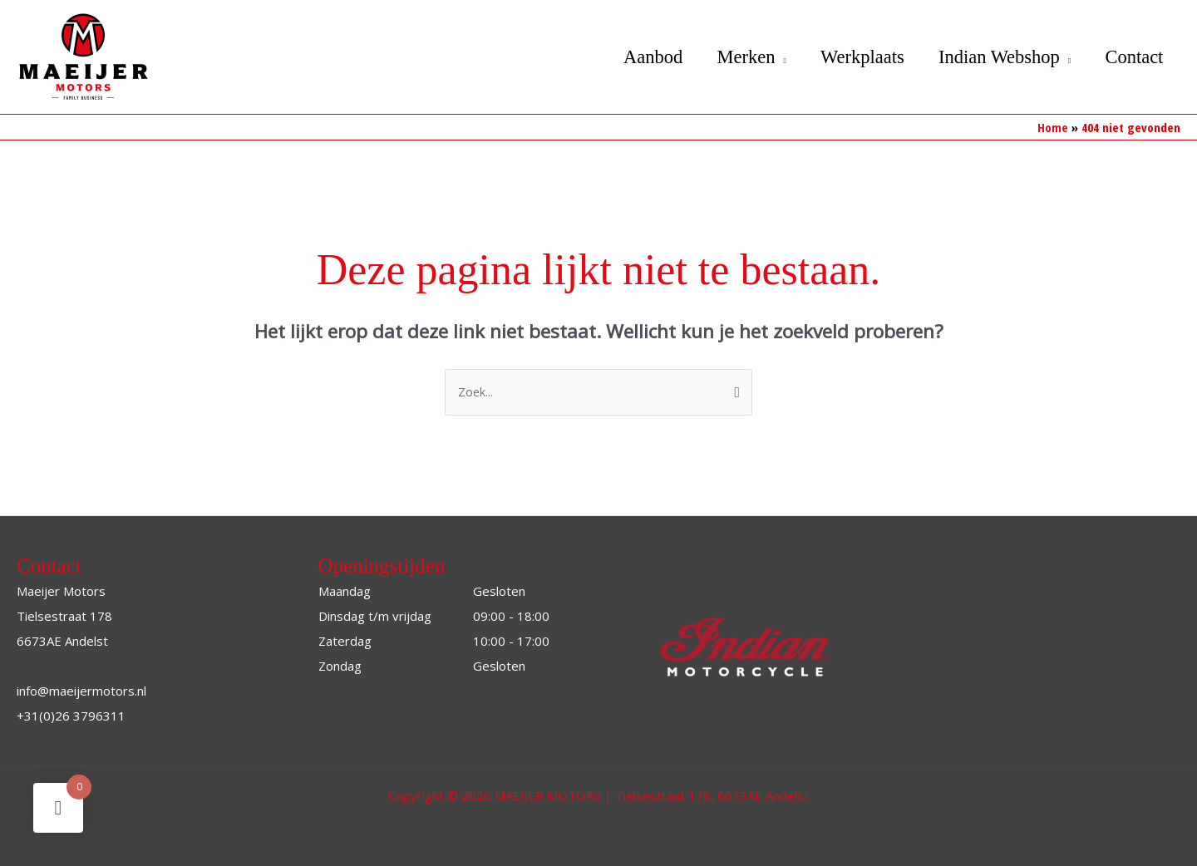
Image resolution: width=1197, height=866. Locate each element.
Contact (1133, 57)
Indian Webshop (994, 57)
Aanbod (638, 57)
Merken (735, 57)
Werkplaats (855, 57)
